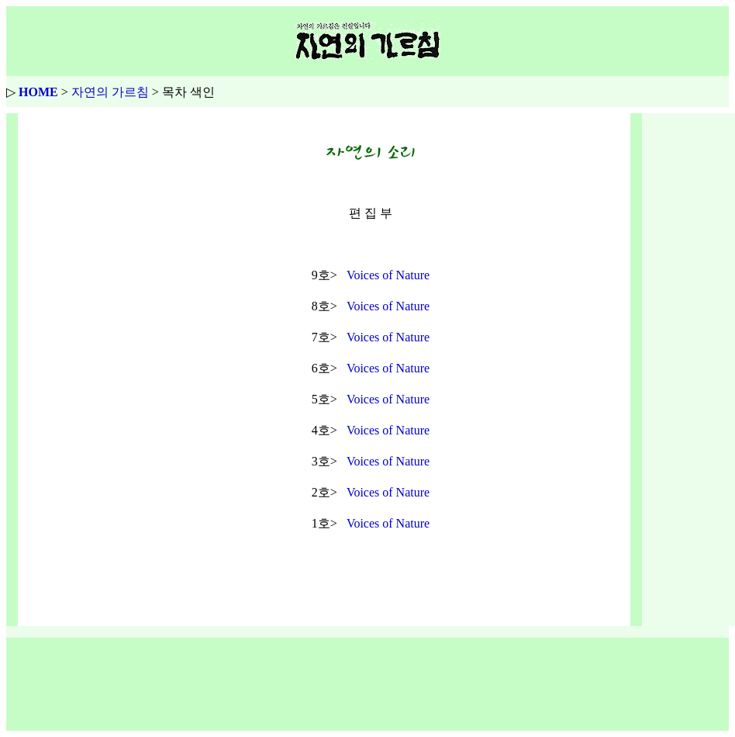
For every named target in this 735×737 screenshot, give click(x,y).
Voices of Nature (388, 275)
